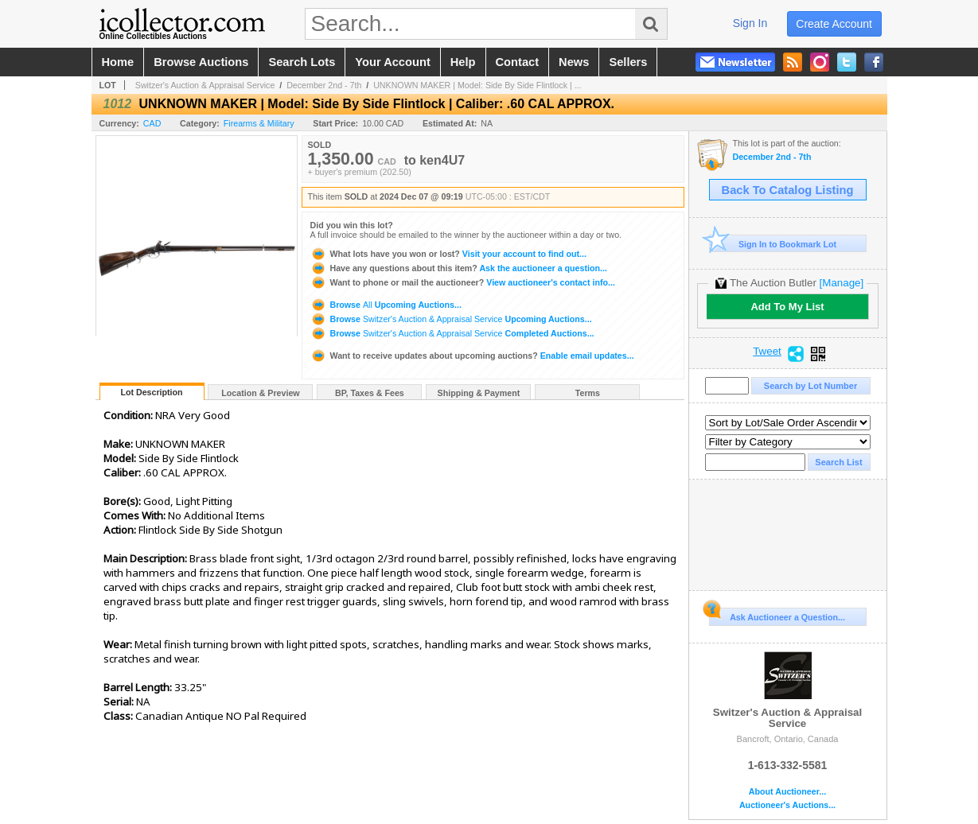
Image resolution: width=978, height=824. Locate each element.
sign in (750, 23)
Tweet (767, 351)
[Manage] (841, 283)
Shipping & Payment (479, 393)
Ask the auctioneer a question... (458, 268)
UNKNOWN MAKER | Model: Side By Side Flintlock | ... (477, 85)
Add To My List (787, 307)
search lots (301, 62)
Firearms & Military (259, 123)
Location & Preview (260, 393)
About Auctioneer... (787, 791)
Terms (587, 393)
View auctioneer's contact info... (462, 282)
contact (518, 62)
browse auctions (201, 62)
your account (392, 62)
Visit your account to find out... (448, 253)
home (118, 62)
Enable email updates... (472, 355)
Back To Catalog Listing (788, 190)
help (463, 62)
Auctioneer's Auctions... (787, 805)
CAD (152, 123)
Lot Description (151, 392)
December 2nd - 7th (323, 85)
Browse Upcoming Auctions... (386, 304)
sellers (628, 62)
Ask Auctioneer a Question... (777, 615)
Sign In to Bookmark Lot (773, 244)
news (574, 62)
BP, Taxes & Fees (369, 393)
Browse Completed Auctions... (452, 333)
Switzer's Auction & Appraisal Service (205, 85)
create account (834, 23)
